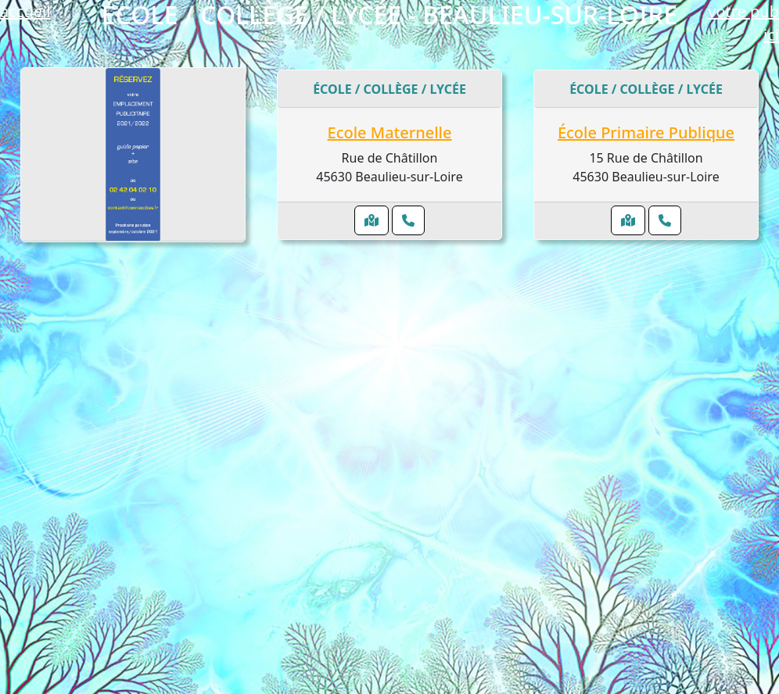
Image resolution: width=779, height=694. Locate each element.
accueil (25, 11)
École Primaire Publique (646, 132)
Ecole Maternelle (390, 132)
